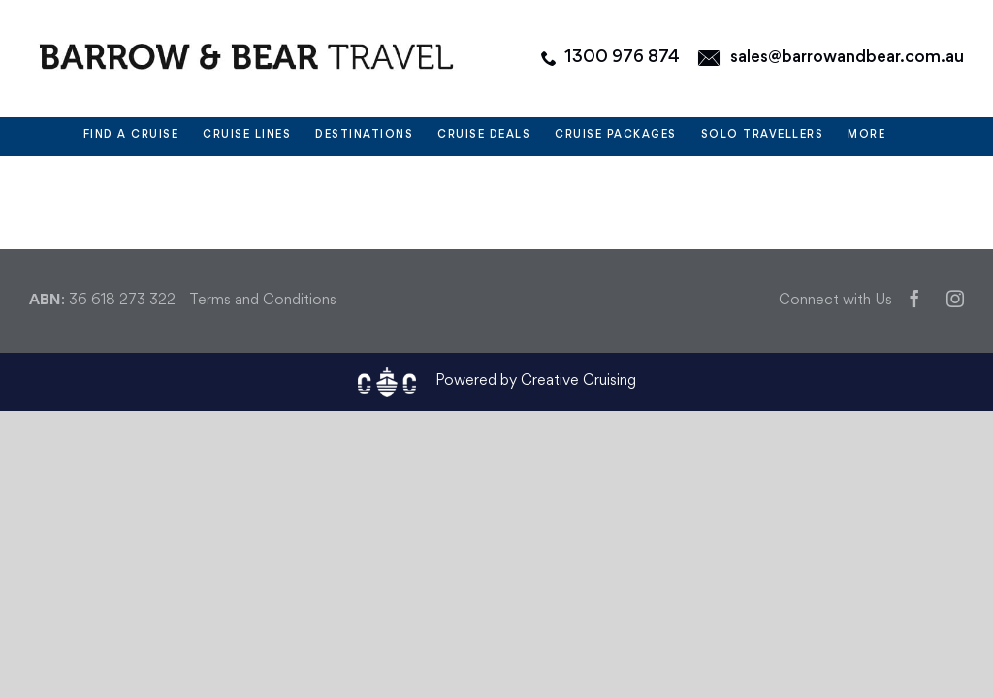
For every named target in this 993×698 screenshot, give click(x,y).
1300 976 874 (622, 57)
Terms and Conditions (262, 301)
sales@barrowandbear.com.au (847, 57)
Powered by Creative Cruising (535, 381)
